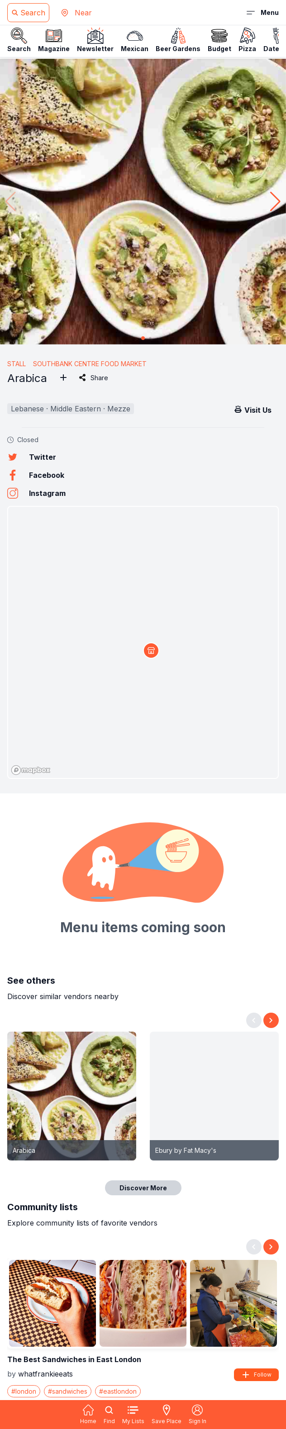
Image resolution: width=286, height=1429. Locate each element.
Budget (219, 40)
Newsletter (95, 40)
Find (109, 1414)
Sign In (197, 1414)
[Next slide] (271, 1020)
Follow (256, 1374)
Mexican (134, 40)
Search (19, 40)
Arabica (24, 1150)
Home (88, 1414)
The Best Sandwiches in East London (74, 1359)
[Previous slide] (254, 1020)
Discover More (143, 1188)
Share (93, 377)
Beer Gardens (178, 40)
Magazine (54, 40)
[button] (275, 202)
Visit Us (253, 410)
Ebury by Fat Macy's (185, 1150)
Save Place (166, 1414)
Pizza (247, 40)
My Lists (133, 1414)
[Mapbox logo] (31, 770)
